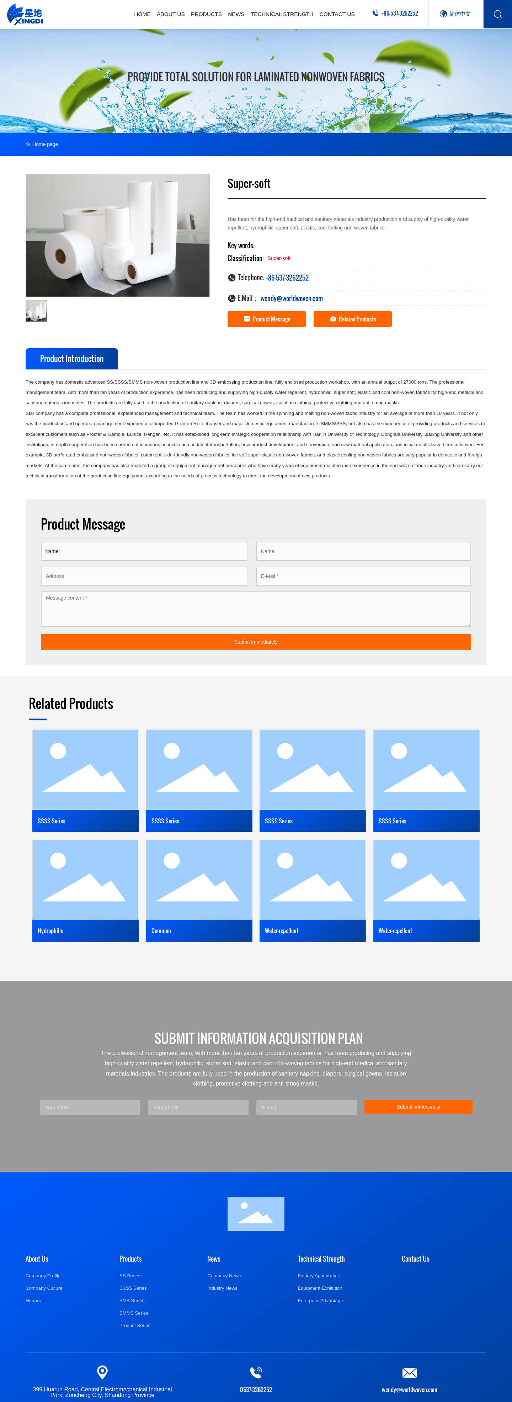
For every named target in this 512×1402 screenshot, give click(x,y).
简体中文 (460, 13)
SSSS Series (51, 821)
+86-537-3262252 (400, 13)
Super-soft (278, 258)
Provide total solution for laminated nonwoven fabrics (256, 76)
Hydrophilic (50, 930)
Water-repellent (281, 930)
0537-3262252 (256, 1389)
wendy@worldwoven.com (292, 298)
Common (161, 930)
